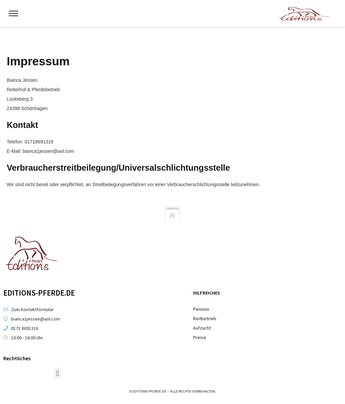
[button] (57, 373)
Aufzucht (202, 328)
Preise (199, 337)
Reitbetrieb (204, 318)
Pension (201, 309)
